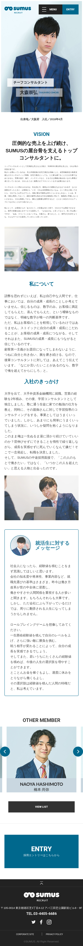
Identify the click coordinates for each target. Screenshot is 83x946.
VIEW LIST (41, 806)
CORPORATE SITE (25, 934)
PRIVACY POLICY (54, 934)
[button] (5, 752)
